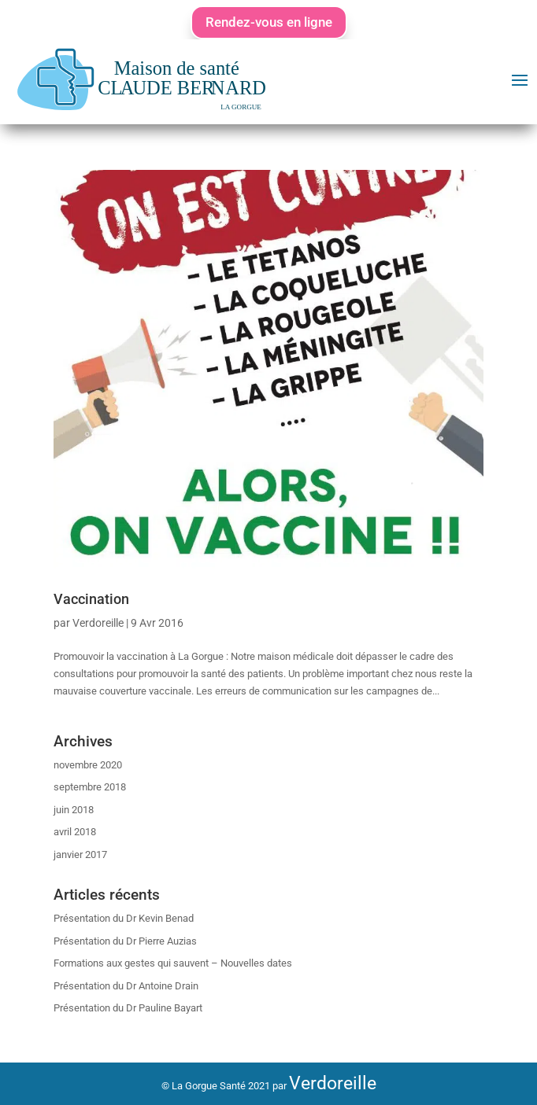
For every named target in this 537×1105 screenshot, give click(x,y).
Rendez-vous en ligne (269, 22)
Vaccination (91, 599)
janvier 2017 (80, 854)
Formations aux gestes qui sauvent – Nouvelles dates (173, 963)
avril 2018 (75, 832)
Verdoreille (98, 623)
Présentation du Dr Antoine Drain (126, 986)
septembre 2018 (90, 787)
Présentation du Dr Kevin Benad (124, 918)
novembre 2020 (88, 765)
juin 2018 (74, 810)
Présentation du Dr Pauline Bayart (128, 1008)
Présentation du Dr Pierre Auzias (125, 941)
